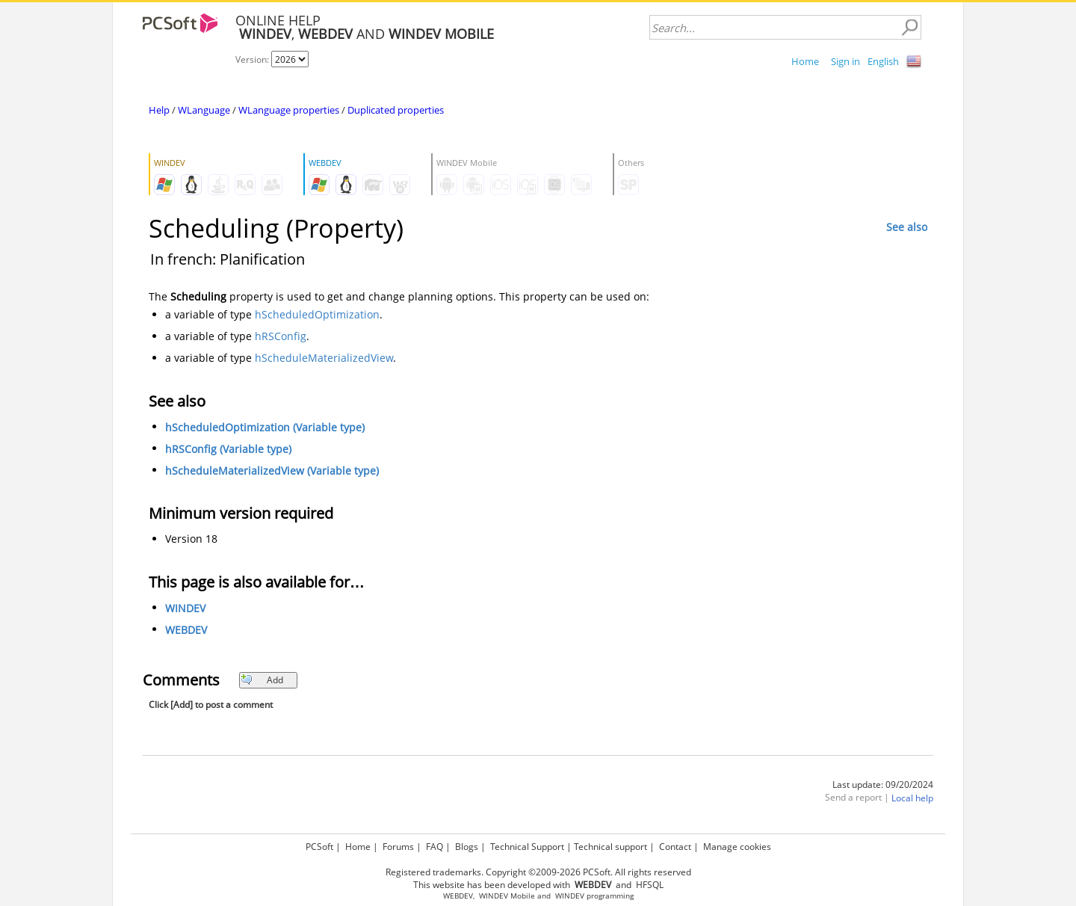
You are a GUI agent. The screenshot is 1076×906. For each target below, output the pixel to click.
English (883, 61)
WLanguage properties (288, 110)
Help (159, 110)
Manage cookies (737, 846)
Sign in (845, 61)
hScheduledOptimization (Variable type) (265, 427)
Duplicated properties (395, 110)
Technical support (610, 846)
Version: (253, 59)
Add (262, 680)
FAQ (434, 846)
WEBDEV (186, 630)
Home (805, 61)
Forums (398, 846)
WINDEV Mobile (507, 896)
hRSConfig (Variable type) (228, 449)
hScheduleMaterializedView (324, 358)
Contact (675, 846)
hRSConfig (280, 336)
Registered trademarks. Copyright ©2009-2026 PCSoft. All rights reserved (538, 872)
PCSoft (319, 846)
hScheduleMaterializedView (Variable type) (272, 470)
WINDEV (185, 608)
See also (906, 227)
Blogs (466, 846)
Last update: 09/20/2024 (882, 784)
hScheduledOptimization (317, 314)
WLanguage (204, 110)
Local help (912, 798)
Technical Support (527, 846)
